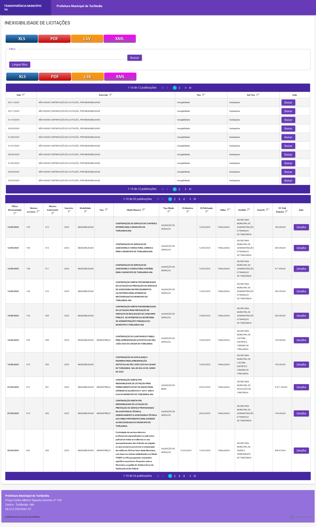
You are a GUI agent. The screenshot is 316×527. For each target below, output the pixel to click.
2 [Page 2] (179, 87)
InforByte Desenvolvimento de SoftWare (22, 517)
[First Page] (163, 88)
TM (6, 9)
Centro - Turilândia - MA (19, 504)
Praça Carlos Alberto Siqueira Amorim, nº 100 (33, 500)
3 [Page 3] (179, 199)
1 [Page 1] (175, 87)
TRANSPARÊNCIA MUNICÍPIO (23, 5)
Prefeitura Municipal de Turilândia (79, 6)
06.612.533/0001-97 (18, 509)
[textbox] (68, 58)
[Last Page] (190, 88)
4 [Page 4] (184, 199)
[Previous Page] (167, 88)
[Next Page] (186, 88)
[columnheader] (21, 95)
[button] (134, 58)
